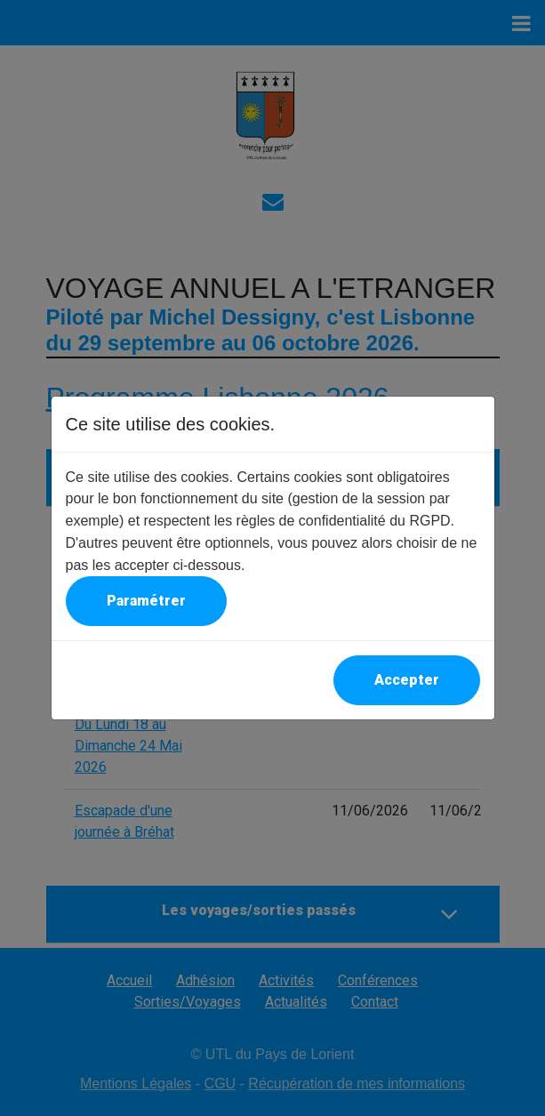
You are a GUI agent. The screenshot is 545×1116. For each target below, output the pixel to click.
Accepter (406, 679)
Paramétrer (146, 600)
